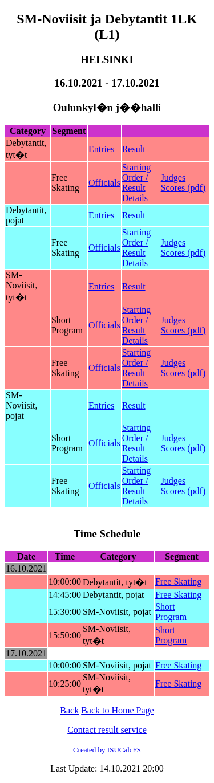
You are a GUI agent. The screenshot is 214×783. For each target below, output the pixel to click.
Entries (101, 149)
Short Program (171, 612)
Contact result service (107, 730)
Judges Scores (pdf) (183, 183)
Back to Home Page (117, 710)
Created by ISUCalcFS (107, 749)
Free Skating (178, 581)
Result (134, 149)
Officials (104, 182)
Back (69, 710)
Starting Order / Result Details (136, 182)
